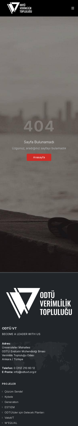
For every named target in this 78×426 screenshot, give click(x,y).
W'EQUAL (11, 423)
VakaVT (9, 417)
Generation (11, 402)
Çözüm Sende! (14, 391)
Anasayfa (39, 157)
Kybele (9, 396)
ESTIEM (10, 407)
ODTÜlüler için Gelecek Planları (24, 412)
